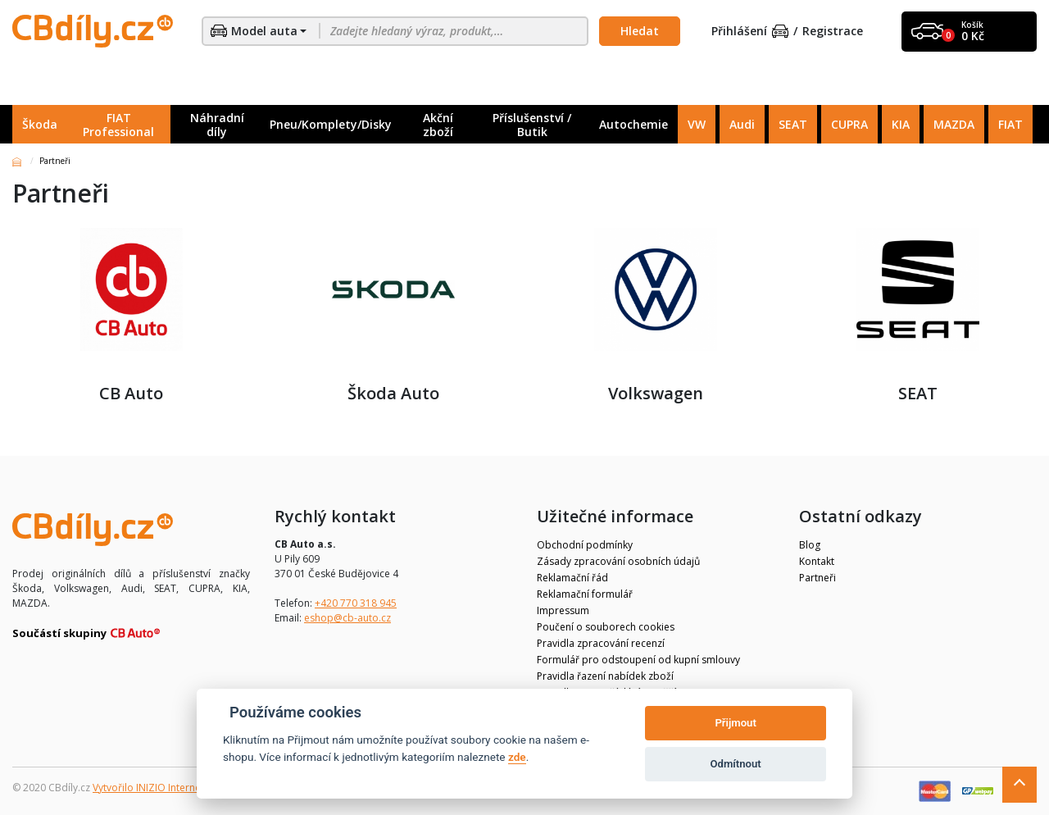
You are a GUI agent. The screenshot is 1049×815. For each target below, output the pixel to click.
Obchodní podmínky (585, 545)
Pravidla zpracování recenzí (601, 643)
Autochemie (633, 124)
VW (697, 124)
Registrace (832, 32)
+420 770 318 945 (356, 603)
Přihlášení (749, 32)
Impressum (563, 610)
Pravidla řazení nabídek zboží (605, 676)
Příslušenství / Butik (532, 124)
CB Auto (131, 315)
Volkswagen (655, 315)
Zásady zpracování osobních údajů (618, 561)
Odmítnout (736, 764)
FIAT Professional (118, 124)
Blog (809, 545)
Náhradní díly (217, 124)
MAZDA (953, 124)
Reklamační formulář (585, 594)
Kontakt (816, 561)
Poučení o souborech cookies (605, 627)
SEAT (793, 124)
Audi (742, 124)
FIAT (1010, 124)
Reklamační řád (572, 578)
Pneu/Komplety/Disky (331, 124)
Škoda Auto (393, 315)
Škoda (39, 124)
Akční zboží (438, 124)
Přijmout (735, 723)
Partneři (817, 578)
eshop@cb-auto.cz (347, 618)
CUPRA (849, 124)
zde (517, 756)
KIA (901, 124)
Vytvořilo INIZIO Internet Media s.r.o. (177, 788)
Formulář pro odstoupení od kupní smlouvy (638, 660)
